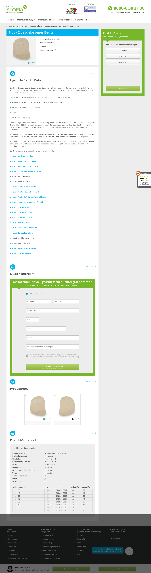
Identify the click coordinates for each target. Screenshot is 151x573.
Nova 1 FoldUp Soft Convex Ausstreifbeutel (29, 197)
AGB (78, 554)
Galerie (43, 46)
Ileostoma (12, 543)
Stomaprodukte (45, 19)
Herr (29, 294)
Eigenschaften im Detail (49, 39)
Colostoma (12, 539)
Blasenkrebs (13, 554)
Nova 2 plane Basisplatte (22, 217)
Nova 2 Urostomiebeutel (21, 253)
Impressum (81, 547)
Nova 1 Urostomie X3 (20, 207)
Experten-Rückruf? (71, 569)
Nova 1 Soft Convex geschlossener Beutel (28, 166)
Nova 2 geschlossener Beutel (69, 26)
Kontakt (80, 535)
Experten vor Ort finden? (117, 569)
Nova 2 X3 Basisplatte (20, 223)
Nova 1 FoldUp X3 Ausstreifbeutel (25, 192)
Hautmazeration (49, 550)
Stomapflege (47, 543)
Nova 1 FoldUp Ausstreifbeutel (24, 187)
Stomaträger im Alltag (51, 558)
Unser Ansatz (81, 19)
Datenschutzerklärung (71, 357)
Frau (39, 294)
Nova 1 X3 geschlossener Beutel (24, 161)
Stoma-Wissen (63, 19)
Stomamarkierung (49, 554)
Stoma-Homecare (22, 26)
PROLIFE (11, 26)
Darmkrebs (12, 550)
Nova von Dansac (50, 26)
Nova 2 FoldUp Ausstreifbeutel (24, 248)
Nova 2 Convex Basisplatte (22, 233)
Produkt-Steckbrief (47, 50)
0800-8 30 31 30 (126, 8)
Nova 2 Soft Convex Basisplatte (24, 228)
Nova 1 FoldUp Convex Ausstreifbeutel (27, 202)
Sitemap (80, 543)
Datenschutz (82, 550)
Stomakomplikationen (51, 547)
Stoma (9, 19)
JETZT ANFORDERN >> (52, 367)
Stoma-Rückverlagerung (17, 558)
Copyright (81, 539)
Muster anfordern (47, 43)
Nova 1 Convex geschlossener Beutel (26, 171)
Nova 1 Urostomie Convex (22, 212)
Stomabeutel (47, 535)
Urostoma (12, 547)
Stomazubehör (48, 539)
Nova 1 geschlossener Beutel (23, 156)
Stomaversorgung (25, 19)
